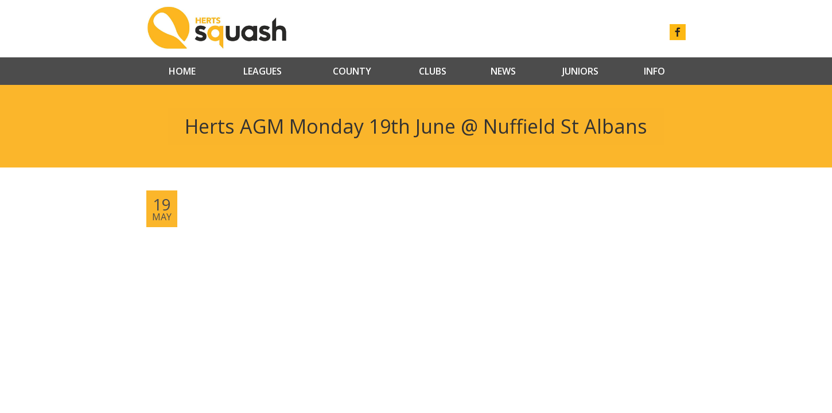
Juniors (580, 71)
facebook (678, 32)
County (352, 71)
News (503, 71)
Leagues (262, 71)
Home (182, 71)
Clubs (432, 71)
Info (654, 71)
